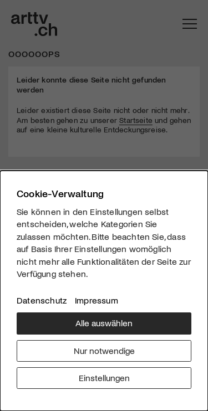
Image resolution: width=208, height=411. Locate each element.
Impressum (96, 300)
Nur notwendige (104, 350)
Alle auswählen (104, 322)
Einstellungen (104, 377)
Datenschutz (42, 300)
